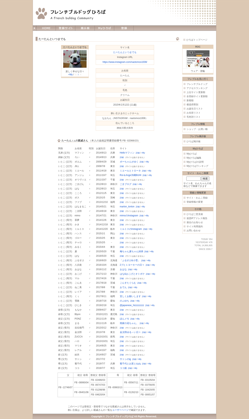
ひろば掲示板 (194, 141)
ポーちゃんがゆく (129, 161)
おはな (123, 269)
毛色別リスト (194, 116)
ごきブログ (126, 184)
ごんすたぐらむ (128, 282)
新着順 (190, 100)
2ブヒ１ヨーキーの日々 (132, 265)
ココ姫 (123, 368)
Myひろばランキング (197, 166)
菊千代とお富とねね (130, 363)
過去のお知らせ (195, 222)
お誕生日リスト (195, 108)
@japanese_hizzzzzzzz (132, 305)
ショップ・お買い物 (197, 129)
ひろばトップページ (196, 39)
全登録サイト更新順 (197, 96)
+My (70, 74)
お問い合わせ (194, 230)
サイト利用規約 (195, 226)
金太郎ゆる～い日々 (130, 332)
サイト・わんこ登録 (197, 197)
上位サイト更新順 (196, 92)
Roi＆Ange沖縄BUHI (130, 175)
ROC (198, 46)
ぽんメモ (124, 318)
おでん (123, 287)
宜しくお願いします (130, 296)
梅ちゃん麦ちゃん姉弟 (131, 251)
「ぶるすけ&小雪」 (130, 260)
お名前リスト (194, 112)
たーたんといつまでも (75, 47)
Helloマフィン (127, 152)
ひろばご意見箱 (195, 214)
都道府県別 (192, 104)
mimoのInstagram (129, 215)
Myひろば (192, 153)
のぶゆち (124, 300)
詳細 (138, 153)
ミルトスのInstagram (131, 229)
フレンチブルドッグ (197, 84)
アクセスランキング (197, 88)
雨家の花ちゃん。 (129, 323)
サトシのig (125, 359)
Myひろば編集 (194, 157)
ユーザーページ (120, 410)
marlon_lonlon (127, 206)
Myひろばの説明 (195, 162)
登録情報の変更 (195, 202)
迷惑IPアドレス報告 (197, 218)
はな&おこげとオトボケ (132, 274)
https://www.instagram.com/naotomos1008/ (125, 62)
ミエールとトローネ (130, 170)
